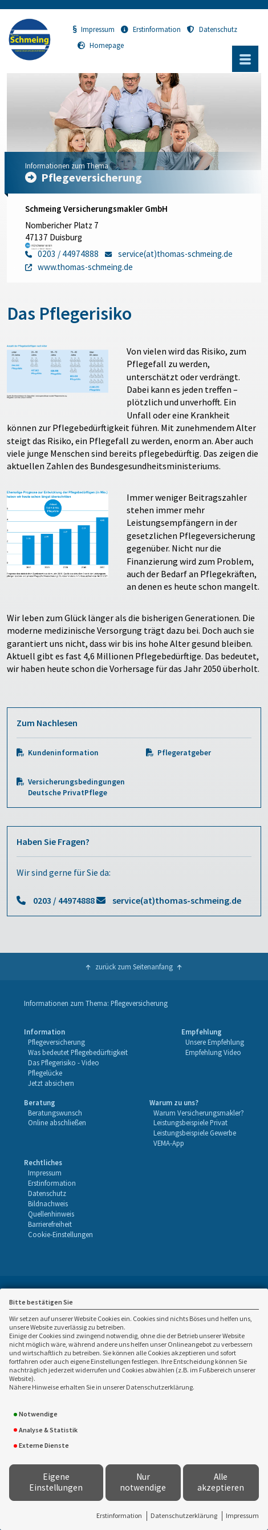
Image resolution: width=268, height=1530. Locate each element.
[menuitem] (75, 1057)
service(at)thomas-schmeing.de (176, 900)
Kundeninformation (63, 753)
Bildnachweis (48, 1203)
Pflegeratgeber (184, 753)
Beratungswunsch (55, 1112)
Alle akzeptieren (220, 1482)
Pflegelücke (45, 1072)
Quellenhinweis (51, 1213)
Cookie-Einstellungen (60, 1234)
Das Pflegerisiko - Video (63, 1062)
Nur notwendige (143, 1482)
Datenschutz (212, 29)
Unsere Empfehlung (214, 1041)
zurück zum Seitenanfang (134, 966)
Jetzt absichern (51, 1083)
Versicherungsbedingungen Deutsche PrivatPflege (76, 787)
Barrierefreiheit (50, 1224)
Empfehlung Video (213, 1052)
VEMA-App (168, 1143)
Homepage (101, 45)
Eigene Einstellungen (56, 1482)
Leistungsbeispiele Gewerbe (194, 1132)
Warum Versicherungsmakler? (198, 1112)
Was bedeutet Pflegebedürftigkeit (78, 1052)
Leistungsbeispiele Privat (190, 1122)
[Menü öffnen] (245, 59)
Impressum (242, 1515)
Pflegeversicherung (56, 1041)
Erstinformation (119, 1515)
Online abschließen (57, 1122)
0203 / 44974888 (64, 900)
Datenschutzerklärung (184, 1515)
